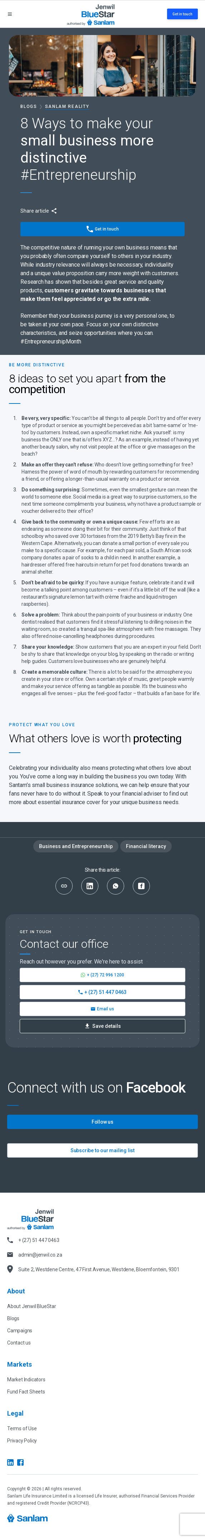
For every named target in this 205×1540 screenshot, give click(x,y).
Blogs (28, 106)
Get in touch (182, 14)
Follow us (102, 1122)
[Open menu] (10, 14)
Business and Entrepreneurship (76, 846)
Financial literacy (146, 846)
